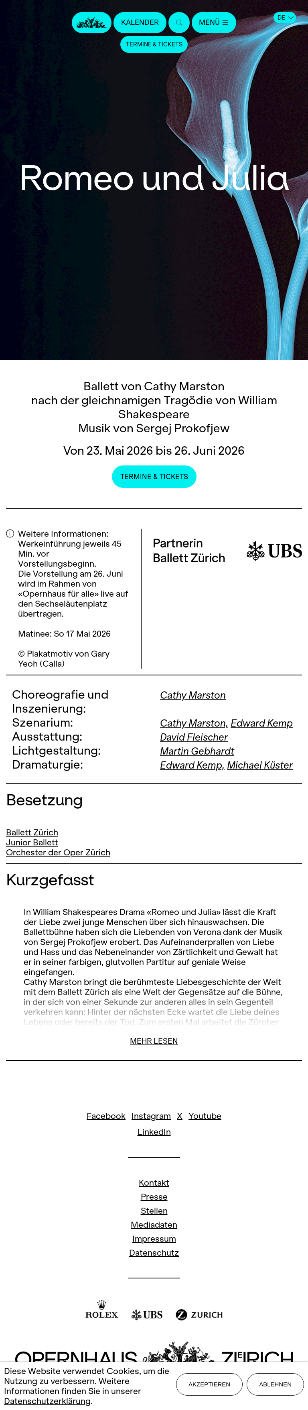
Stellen (154, 1238)
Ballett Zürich (32, 860)
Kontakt (154, 1210)
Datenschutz (154, 1280)
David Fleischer (200, 750)
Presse (154, 1224)
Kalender (137, 23)
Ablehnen (275, 1385)
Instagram (151, 1143)
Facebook (106, 1143)
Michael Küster (199, 792)
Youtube (204, 1143)
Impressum (154, 1266)
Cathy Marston (199, 694)
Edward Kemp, (198, 778)
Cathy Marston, (200, 722)
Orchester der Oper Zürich (58, 880)
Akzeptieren (209, 1385)
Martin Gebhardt (204, 764)
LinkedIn (154, 1159)
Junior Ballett (32, 870)
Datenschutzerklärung (47, 1401)
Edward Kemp (196, 736)
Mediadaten (154, 1252)
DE (286, 17)
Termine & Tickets (154, 46)
